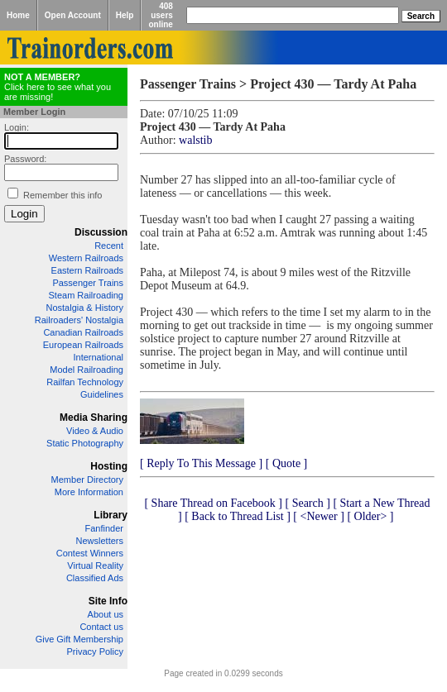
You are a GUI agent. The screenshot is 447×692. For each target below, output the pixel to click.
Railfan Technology (84, 382)
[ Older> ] (370, 516)
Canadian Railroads (83, 332)
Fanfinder (104, 528)
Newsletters (99, 541)
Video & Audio (94, 431)
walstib (195, 140)
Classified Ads (94, 578)
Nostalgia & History (84, 308)
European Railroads (83, 345)
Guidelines (101, 394)
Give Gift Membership (79, 639)
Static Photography (84, 443)
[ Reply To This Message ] (201, 463)
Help (125, 15)
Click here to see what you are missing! (57, 87)
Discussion (100, 232)
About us (105, 614)
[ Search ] (307, 503)
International (98, 357)
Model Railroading (86, 370)
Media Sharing (93, 417)
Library (110, 515)
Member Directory (87, 479)
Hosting (108, 466)
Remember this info (62, 195)
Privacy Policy (95, 651)
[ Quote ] (287, 463)
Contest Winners (89, 553)
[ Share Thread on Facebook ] (213, 503)
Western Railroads (86, 258)
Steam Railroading (86, 295)
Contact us (101, 627)
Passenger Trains (87, 283)
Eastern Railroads (87, 270)
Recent (108, 246)
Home (18, 15)
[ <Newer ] (318, 516)
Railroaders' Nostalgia (79, 320)
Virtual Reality (95, 565)
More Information (89, 492)
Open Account (73, 15)
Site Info (108, 601)
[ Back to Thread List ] (238, 516)
